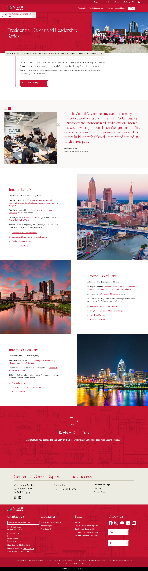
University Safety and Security (86, 532)
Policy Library (86, 564)
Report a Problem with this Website (68, 564)
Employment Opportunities (85, 529)
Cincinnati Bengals (35, 360)
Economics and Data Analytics (24, 232)
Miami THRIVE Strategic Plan (52, 522)
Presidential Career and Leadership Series (84, 53)
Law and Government (21, 383)
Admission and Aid (96, 8)
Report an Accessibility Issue (97, 560)
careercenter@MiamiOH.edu (67, 489)
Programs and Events (58, 53)
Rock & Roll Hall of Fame (19, 220)
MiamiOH (10, 53)
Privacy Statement (67, 560)
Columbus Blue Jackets (110, 294)
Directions (98, 488)
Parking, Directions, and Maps (86, 536)
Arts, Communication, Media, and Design (106, 311)
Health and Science (97, 315)
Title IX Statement (81, 560)
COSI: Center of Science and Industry (115, 289)
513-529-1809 (24, 545)
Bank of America (111, 286)
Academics (82, 8)
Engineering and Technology (23, 241)
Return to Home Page (102, 485)
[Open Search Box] (139, 2)
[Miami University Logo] (15, 8)
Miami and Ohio (47, 529)
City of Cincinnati (28, 363)
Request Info (98, 2)
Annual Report (46, 526)
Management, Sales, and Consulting (26, 387)
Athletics (109, 8)
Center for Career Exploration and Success (16, 15)
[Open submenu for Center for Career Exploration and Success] (34, 15)
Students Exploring (20, 245)
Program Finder (100, 492)
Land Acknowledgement (52, 560)
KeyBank (41, 203)
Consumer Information (36, 560)
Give (134, 2)
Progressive (51, 203)
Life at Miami (120, 8)
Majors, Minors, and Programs (86, 526)
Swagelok (13, 205)
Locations (115, 2)
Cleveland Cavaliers (32, 217)
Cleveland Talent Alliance (26, 203)
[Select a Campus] (23, 523)
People (77, 522)
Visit (107, 2)
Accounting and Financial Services (104, 306)
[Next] (9, 108)
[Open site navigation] (139, 8)
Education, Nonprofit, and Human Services (29, 237)
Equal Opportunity (21, 560)
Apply (131, 8)
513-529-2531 (28, 548)
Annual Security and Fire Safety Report (120, 560)
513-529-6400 (23, 552)
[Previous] (5, 108)
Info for (125, 2)
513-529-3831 (59, 484)
